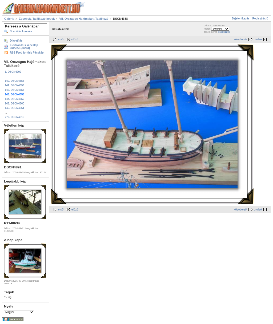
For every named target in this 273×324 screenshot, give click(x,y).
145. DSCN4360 (14, 103)
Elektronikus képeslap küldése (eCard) (24, 47)
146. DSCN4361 (14, 108)
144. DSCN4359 (14, 99)
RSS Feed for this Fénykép (27, 52)
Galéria (9, 18)
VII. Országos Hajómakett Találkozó (83, 18)
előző (74, 39)
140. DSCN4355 (14, 80)
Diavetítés (16, 40)
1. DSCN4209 (13, 71)
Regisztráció (260, 18)
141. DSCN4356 (14, 85)
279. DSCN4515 (14, 117)
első (60, 39)
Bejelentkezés (241, 18)
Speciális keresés (21, 31)
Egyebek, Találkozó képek (37, 18)
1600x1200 (224, 32)
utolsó (258, 39)
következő (240, 39)
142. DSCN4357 (14, 89)
